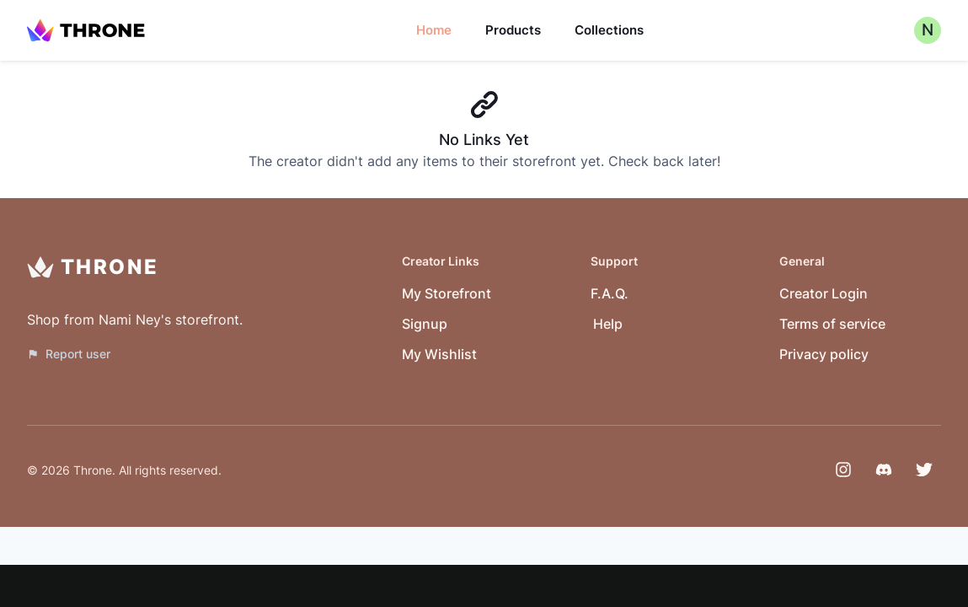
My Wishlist (439, 354)
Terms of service (832, 323)
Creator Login (823, 293)
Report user (68, 353)
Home (434, 30)
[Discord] (884, 469)
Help (608, 323)
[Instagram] (843, 469)
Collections (609, 30)
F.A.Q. (609, 293)
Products (513, 30)
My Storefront (446, 293)
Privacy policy (824, 354)
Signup (424, 323)
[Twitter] (924, 469)
